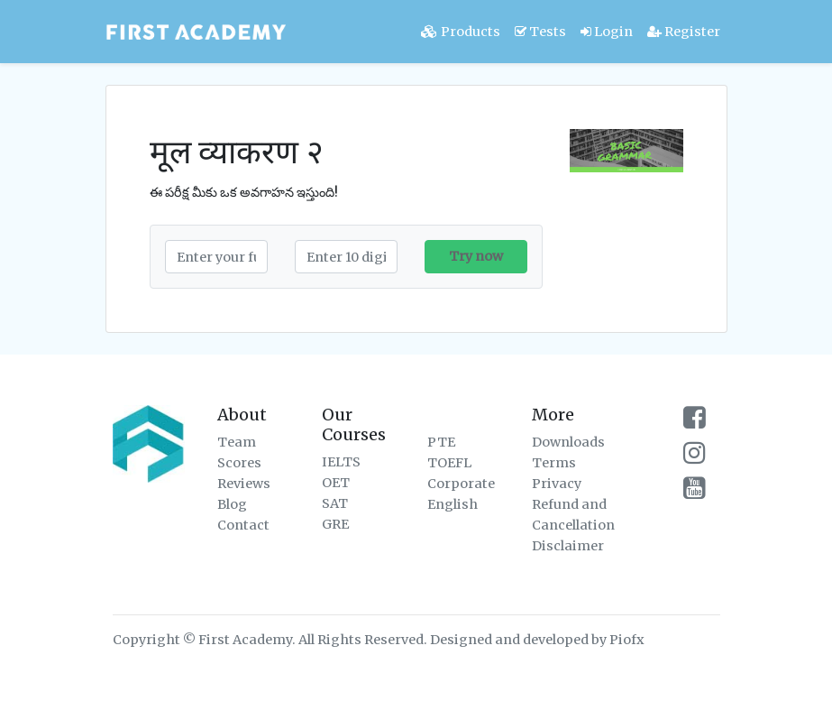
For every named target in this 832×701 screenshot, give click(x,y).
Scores (239, 463)
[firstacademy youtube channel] (694, 492)
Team (236, 442)
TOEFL (449, 463)
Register (683, 31)
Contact (243, 525)
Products (460, 31)
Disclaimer (568, 546)
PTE (441, 442)
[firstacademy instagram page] (694, 457)
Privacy (556, 483)
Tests (540, 31)
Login (607, 31)
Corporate (461, 483)
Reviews (243, 483)
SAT (335, 503)
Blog (232, 504)
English (452, 504)
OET (336, 483)
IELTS (341, 462)
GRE (335, 524)
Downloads (568, 442)
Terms (554, 463)
